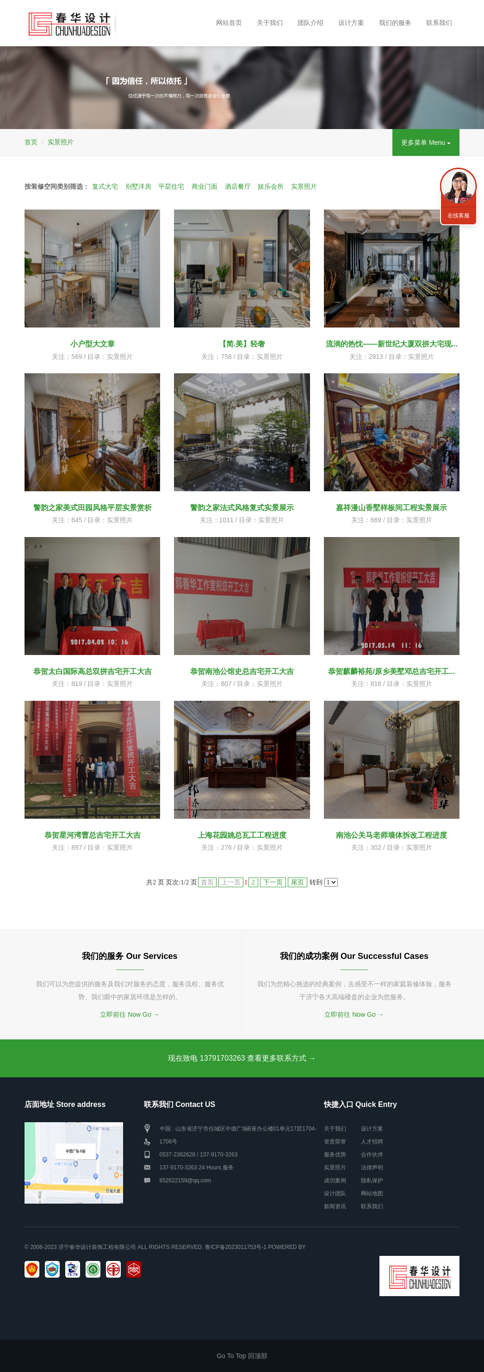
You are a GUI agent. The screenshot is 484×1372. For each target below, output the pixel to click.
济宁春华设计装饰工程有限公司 (97, 1247)
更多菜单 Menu (426, 142)
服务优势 (335, 1154)
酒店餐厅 (238, 186)
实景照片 (61, 142)
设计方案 (351, 22)
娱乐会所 (271, 186)
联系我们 (439, 22)
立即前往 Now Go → (129, 1014)
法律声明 (372, 1167)
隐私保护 (372, 1180)
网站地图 (372, 1193)
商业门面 (204, 186)
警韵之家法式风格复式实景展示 (242, 508)
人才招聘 (372, 1141)
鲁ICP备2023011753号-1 (236, 1247)
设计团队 (335, 1193)
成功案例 (335, 1180)
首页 (31, 142)
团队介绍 (310, 22)
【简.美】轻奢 (242, 344)
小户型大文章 (92, 344)
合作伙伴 (372, 1154)
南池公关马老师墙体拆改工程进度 (391, 835)
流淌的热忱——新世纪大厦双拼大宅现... (392, 344)
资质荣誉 (335, 1141)
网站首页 (229, 22)
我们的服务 (395, 22)
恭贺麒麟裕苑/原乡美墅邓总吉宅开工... (391, 671)
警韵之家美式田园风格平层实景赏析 (92, 508)
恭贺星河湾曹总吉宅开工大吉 (92, 835)
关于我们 (270, 22)
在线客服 (458, 215)
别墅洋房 (138, 186)
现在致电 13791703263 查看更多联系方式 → (242, 1058)
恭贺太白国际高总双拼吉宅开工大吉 (92, 671)
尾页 (297, 882)
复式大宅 (105, 186)
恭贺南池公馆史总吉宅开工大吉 (242, 671)
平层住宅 (171, 186)
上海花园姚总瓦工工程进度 (242, 835)
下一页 (273, 882)
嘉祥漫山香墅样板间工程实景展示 (391, 508)
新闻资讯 (335, 1206)
